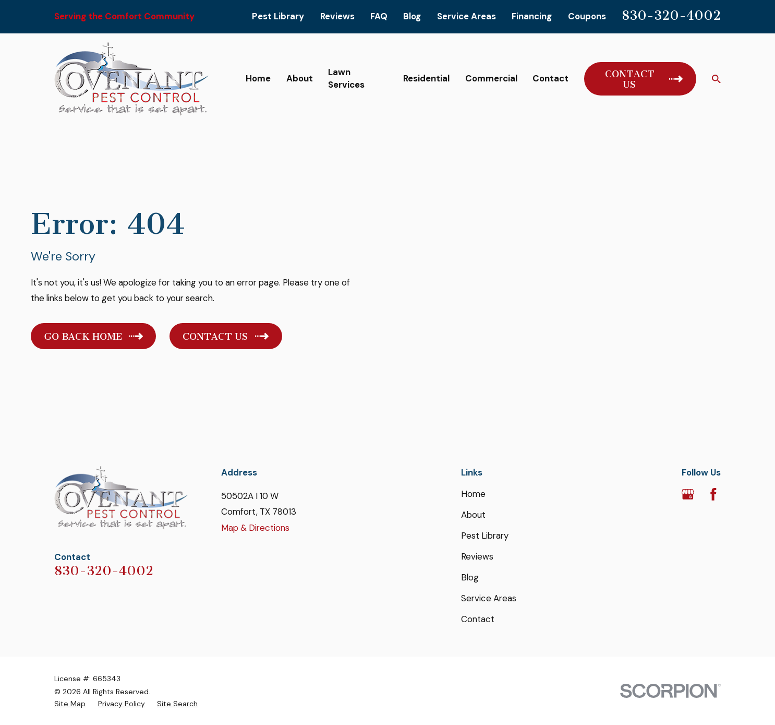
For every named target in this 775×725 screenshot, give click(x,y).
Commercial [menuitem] (491, 78)
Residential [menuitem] (426, 78)
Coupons (587, 16)
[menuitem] (70, 704)
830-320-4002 (671, 15)
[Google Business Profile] (688, 494)
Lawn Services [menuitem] (346, 78)
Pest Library (278, 16)
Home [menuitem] (258, 78)
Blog (412, 16)
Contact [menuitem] (550, 78)
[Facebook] (713, 494)
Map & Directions (255, 527)
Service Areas (466, 16)
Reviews (337, 16)
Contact (477, 619)
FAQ (379, 16)
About (473, 514)
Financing (532, 16)
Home (473, 494)
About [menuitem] (299, 78)
